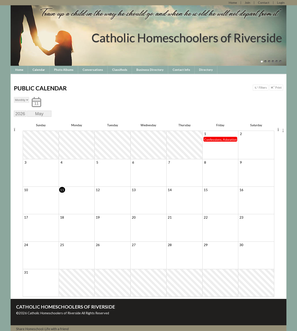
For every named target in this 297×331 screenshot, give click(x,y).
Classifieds (119, 69)
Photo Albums (63, 69)
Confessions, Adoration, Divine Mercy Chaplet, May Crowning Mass (220, 139)
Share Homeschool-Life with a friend (42, 329)
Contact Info (181, 69)
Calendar (38, 69)
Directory (206, 69)
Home (19, 69)
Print (276, 88)
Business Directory (150, 69)
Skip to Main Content (34, 316)
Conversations (93, 69)
